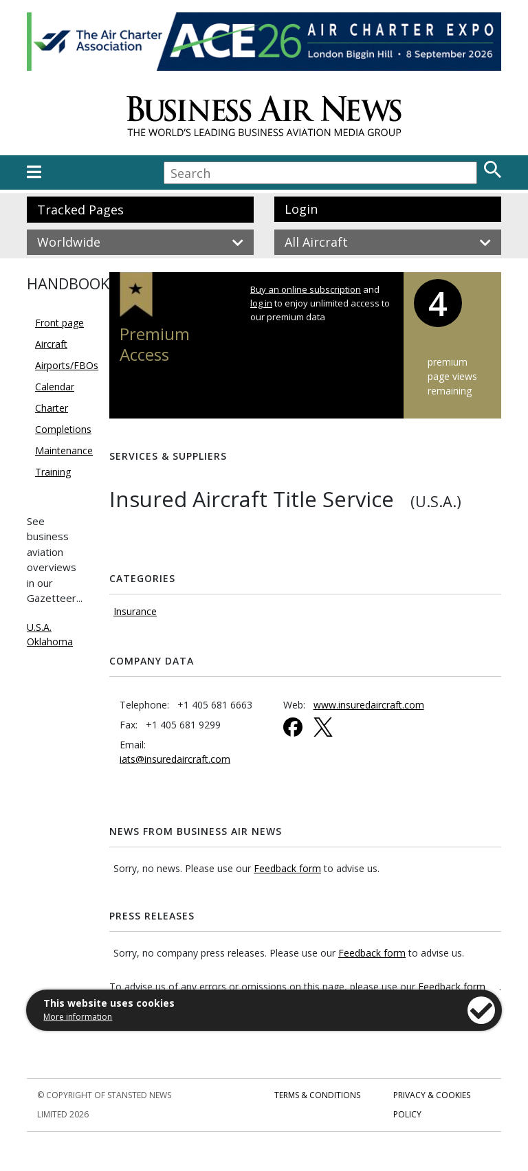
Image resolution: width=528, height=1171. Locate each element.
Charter (51, 407)
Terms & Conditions (317, 1095)
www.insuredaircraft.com (369, 704)
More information (77, 1017)
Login (301, 209)
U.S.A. (39, 627)
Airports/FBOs (66, 365)
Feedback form (287, 868)
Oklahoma (50, 641)
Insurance (135, 611)
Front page (59, 322)
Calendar (54, 386)
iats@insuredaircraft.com (175, 759)
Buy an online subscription (305, 289)
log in (261, 303)
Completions (63, 429)
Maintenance (64, 450)
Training (53, 471)
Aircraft (51, 343)
